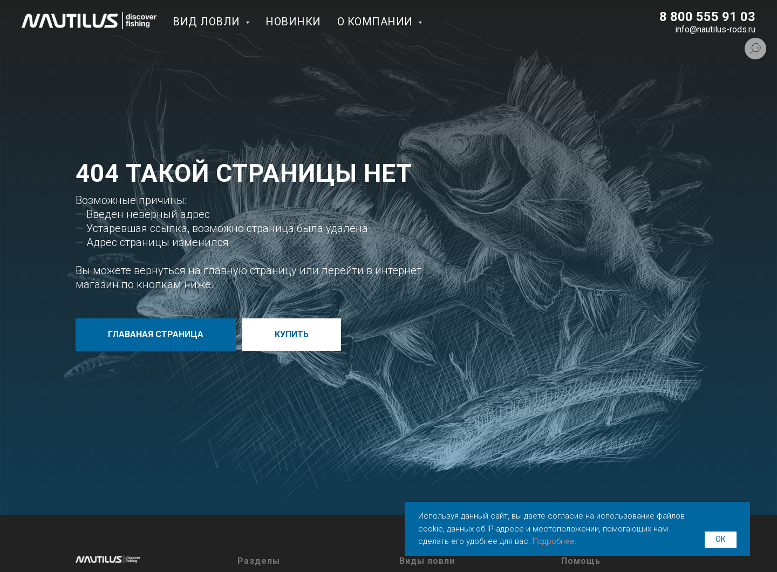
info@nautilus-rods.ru (715, 29)
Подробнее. (555, 541)
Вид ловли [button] (208, 21)
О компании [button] (376, 21)
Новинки (293, 21)
